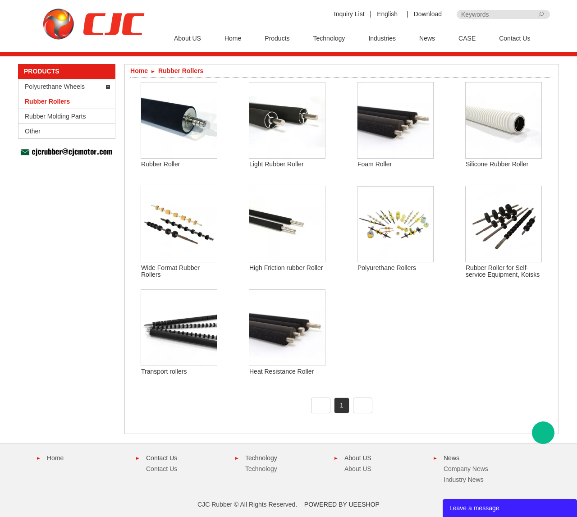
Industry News (464, 479)
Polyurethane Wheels (55, 86)
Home (232, 38)
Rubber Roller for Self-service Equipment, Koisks (503, 271)
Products (277, 38)
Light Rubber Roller (276, 164)
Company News (466, 468)
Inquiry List (349, 14)
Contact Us (514, 38)
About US (187, 38)
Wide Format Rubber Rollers (170, 271)
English (387, 14)
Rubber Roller (160, 164)
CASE (467, 38)
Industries (382, 38)
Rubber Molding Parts (55, 116)
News (427, 38)
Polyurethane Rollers (386, 267)
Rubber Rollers (47, 101)
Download (428, 14)
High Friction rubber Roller (286, 267)
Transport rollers (164, 371)
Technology (329, 38)
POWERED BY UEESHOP (342, 504)
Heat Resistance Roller (281, 371)
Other (33, 131)
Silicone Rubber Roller (497, 164)
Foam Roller (374, 164)
